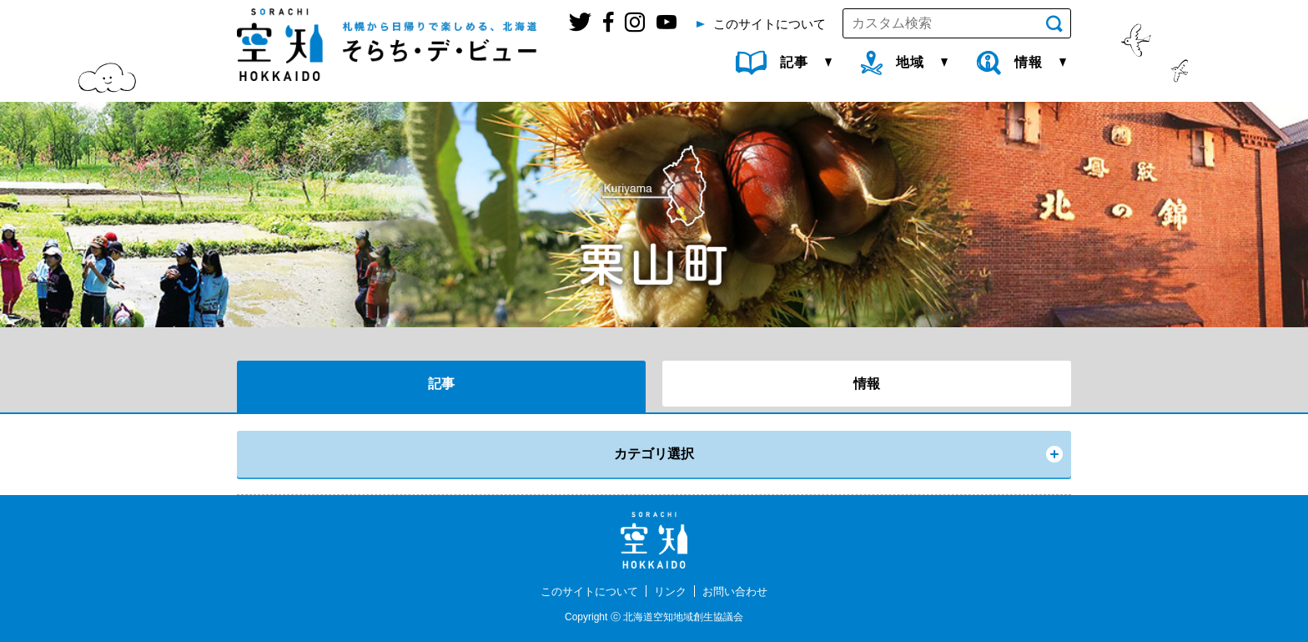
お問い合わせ (740, 591)
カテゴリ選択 (654, 454)
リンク (671, 591)
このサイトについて (585, 591)
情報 (866, 384)
